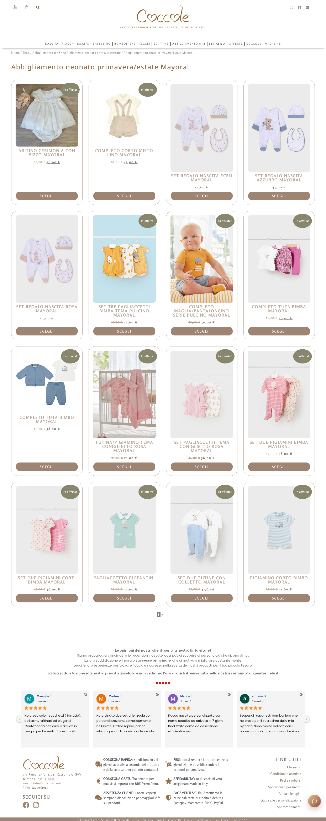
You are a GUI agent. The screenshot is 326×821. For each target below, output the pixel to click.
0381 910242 (46, 779)
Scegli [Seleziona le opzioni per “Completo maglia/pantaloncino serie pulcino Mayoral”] (202, 331)
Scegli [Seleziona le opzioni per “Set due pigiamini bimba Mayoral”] (279, 467)
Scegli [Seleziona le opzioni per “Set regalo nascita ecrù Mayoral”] (202, 196)
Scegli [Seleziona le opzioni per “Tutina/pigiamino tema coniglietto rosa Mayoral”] (124, 467)
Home (15, 52)
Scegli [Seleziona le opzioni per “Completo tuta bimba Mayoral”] (279, 331)
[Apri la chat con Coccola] (314, 801)
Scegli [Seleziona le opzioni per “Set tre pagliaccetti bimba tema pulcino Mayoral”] (124, 331)
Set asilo (217, 43)
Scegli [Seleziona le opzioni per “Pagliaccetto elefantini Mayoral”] (124, 598)
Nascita (51, 43)
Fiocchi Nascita (75, 43)
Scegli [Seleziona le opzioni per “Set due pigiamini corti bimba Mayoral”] (47, 598)
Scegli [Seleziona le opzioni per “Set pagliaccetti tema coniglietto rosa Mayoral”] (202, 467)
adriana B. (259, 696)
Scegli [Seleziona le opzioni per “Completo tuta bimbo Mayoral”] (47, 467)
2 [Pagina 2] (162, 614)
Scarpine (161, 43)
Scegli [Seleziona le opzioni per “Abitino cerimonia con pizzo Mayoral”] (47, 196)
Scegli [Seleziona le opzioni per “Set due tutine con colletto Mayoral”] (202, 598)
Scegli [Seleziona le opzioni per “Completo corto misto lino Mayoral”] (124, 196)
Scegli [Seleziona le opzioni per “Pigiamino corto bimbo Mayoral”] (279, 598)
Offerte (236, 43)
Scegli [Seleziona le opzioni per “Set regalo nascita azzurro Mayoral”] (279, 196)
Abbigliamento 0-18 (189, 43)
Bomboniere (124, 43)
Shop (26, 52)
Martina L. (116, 696)
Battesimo (102, 43)
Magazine (273, 43)
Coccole (253, 43)
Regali (144, 43)
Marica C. (187, 696)
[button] (38, 7)
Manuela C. (45, 696)
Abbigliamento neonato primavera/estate (92, 52)
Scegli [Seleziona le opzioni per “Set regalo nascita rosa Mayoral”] (47, 331)
